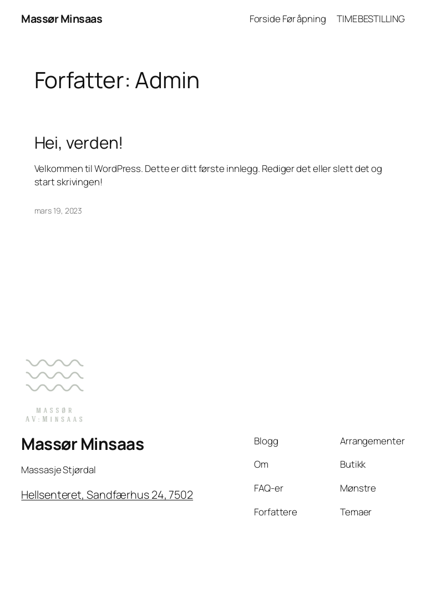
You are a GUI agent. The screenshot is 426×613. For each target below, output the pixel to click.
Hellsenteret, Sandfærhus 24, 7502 (107, 494)
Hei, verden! (79, 142)
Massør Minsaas (61, 18)
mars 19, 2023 (58, 210)
